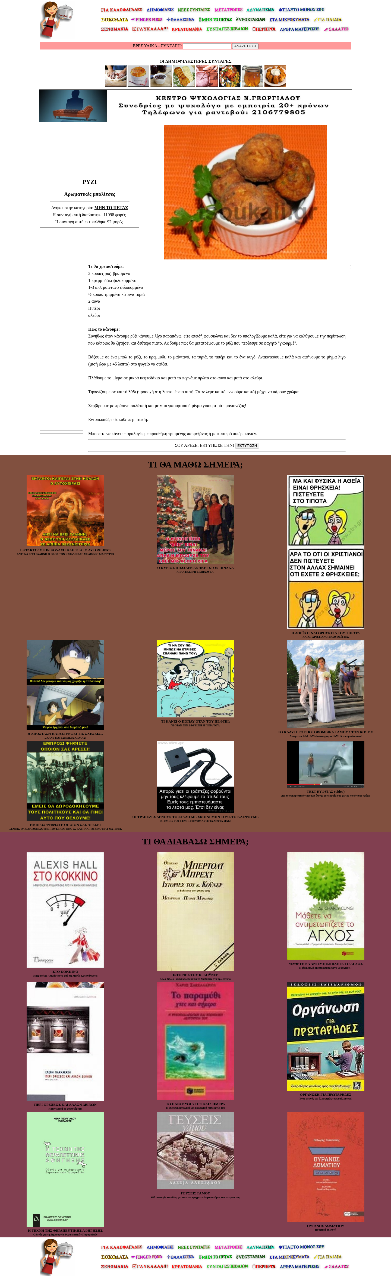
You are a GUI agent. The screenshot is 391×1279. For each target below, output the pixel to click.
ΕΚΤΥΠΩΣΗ (247, 446)
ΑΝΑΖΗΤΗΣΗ (245, 46)
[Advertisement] (89, 164)
